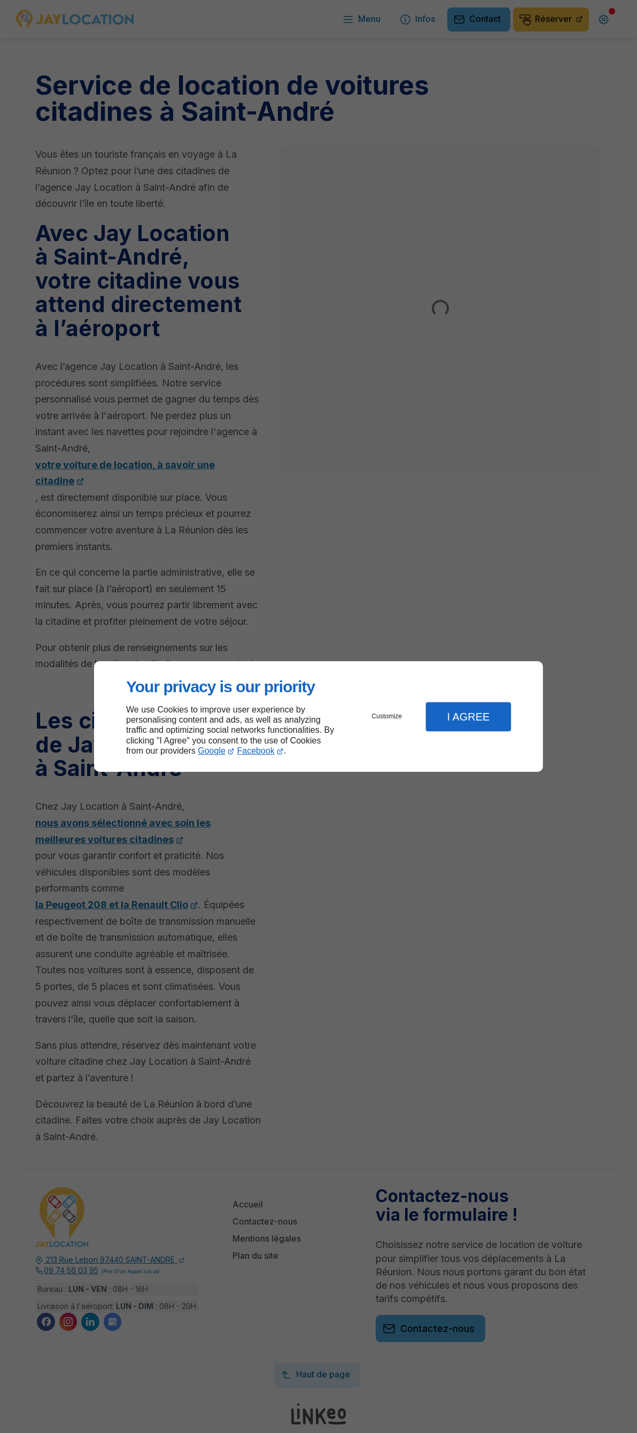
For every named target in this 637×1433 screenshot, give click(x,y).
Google (212, 750)
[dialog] (318, 716)
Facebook (256, 750)
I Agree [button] (468, 717)
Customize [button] (387, 716)
